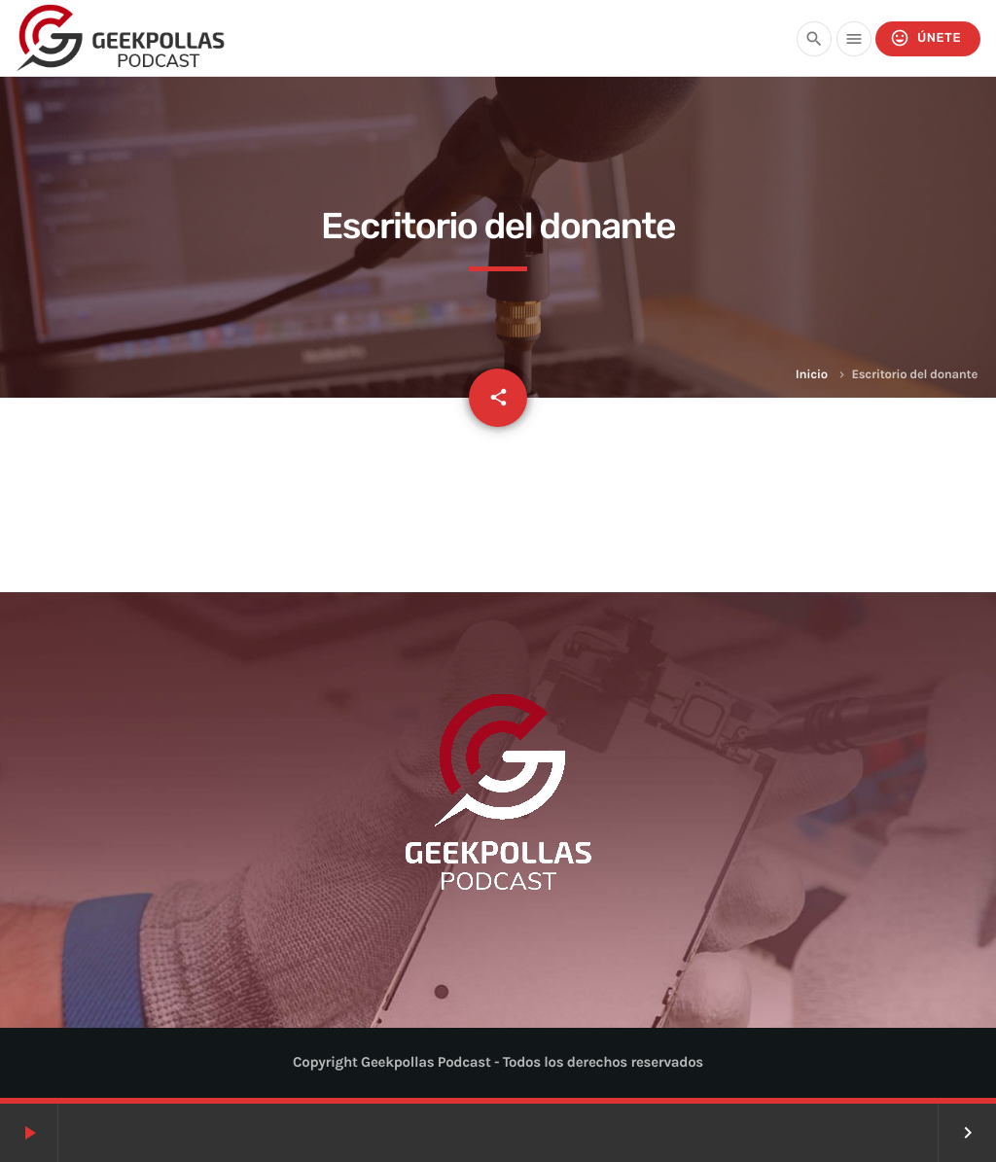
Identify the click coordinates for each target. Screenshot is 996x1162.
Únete (925, 38)
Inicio (812, 375)
